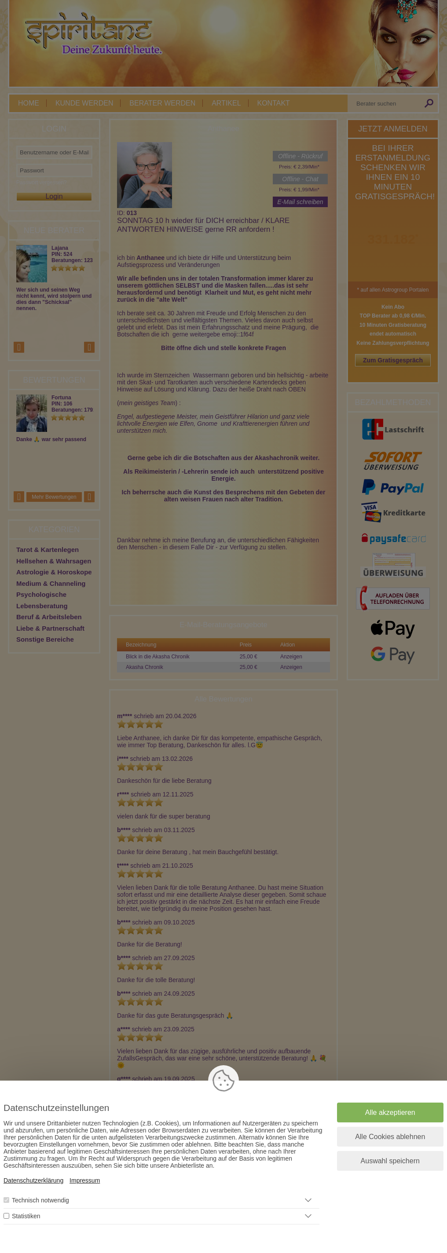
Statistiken (26, 1216)
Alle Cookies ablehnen (390, 1136)
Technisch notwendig (40, 1200)
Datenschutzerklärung (33, 1180)
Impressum (85, 1180)
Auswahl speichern (390, 1161)
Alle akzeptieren (390, 1112)
